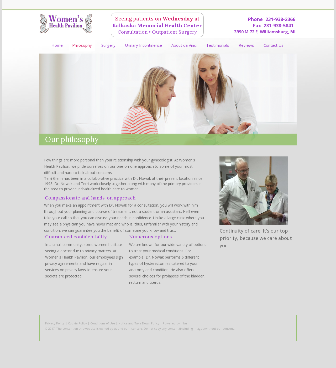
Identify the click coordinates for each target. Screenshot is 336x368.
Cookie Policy (77, 323)
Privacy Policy (55, 323)
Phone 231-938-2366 (271, 19)
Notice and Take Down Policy (138, 323)
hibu (184, 323)
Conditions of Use (102, 323)
